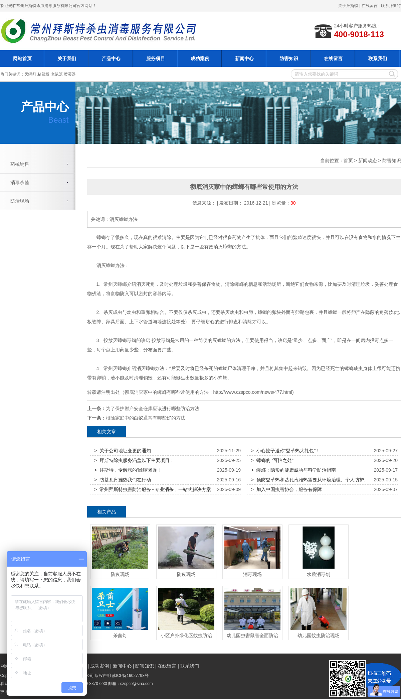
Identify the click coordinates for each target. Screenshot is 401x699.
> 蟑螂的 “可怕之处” (272, 460)
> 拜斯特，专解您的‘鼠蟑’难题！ (128, 470)
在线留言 (370, 5)
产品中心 (111, 58)
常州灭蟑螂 (115, 284)
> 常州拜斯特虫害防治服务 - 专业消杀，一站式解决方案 (152, 489)
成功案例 (200, 58)
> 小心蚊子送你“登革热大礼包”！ (285, 450)
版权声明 (103, 675)
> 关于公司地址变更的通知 (122, 450)
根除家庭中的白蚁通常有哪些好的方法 (145, 418)
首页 (348, 160)
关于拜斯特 (348, 5)
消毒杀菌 (19, 182)
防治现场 (19, 201)
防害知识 (288, 58)
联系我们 (377, 58)
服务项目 (155, 58)
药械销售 (19, 164)
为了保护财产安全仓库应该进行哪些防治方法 (152, 408)
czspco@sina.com (136, 683)
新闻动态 (367, 160)
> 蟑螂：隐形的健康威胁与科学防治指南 (293, 470)
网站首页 (22, 58)
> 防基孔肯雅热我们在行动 (122, 479)
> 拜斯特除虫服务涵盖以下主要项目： (134, 460)
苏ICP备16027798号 (130, 675)
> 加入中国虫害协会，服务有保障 (286, 489)
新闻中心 (244, 58)
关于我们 (66, 58)
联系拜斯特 (391, 5)
